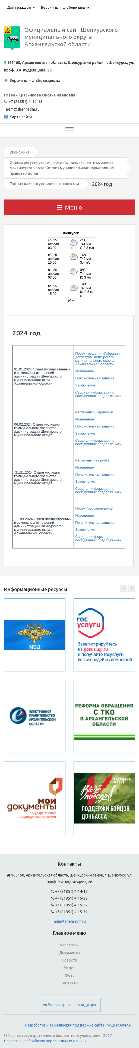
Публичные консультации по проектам (44, 184)
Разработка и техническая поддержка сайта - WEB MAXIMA (78, 1025)
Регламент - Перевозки (94, 412)
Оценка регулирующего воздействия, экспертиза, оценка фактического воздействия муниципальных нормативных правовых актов (62, 168)
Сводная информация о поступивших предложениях (98, 394)
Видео (69, 968)
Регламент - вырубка (92, 460)
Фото (70, 975)
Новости (69, 960)
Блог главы (69, 945)
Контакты (69, 983)
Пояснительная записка (94, 378)
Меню (69, 207)
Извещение (84, 371)
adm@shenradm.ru (70, 921)
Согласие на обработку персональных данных (45, 1041)
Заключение (85, 385)
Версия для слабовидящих (65, 7)
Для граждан (19, 7)
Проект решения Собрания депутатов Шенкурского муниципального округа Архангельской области (97, 358)
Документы (69, 952)
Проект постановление (94, 508)
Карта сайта (20, 117)
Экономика (19, 152)
